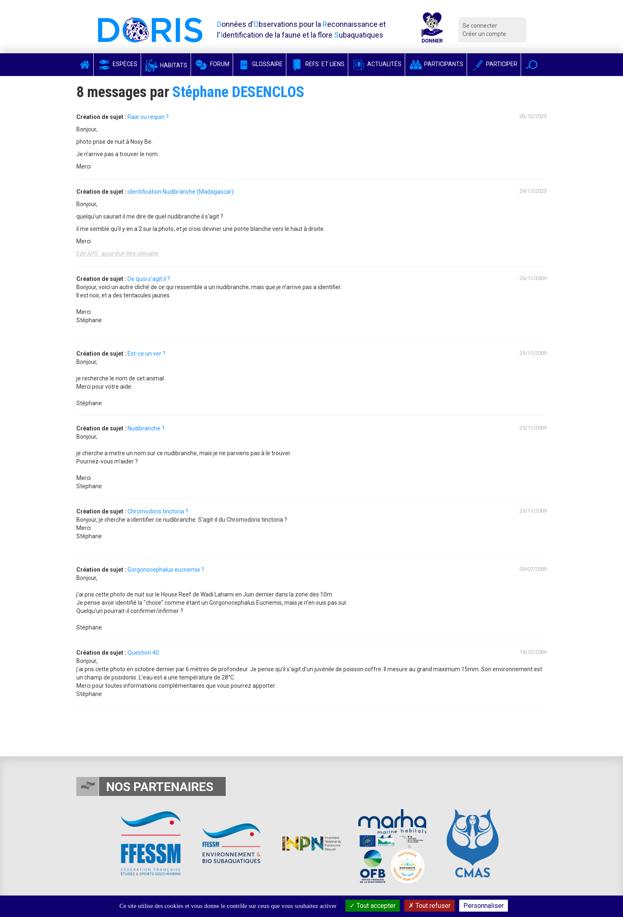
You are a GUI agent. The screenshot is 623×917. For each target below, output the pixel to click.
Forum (211, 64)
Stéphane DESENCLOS (238, 92)
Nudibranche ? (146, 428)
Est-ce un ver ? (146, 353)
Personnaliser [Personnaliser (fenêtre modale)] (483, 906)
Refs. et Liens (317, 64)
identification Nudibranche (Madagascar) (180, 191)
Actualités (376, 64)
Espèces (117, 64)
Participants (435, 64)
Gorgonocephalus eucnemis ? (165, 569)
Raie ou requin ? (148, 117)
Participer (493, 64)
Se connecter (480, 25)
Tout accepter (372, 906)
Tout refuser (429, 906)
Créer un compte (484, 34)
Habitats (165, 65)
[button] (531, 64)
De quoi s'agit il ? (148, 279)
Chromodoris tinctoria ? (157, 511)
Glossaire (259, 64)
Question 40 (143, 652)
